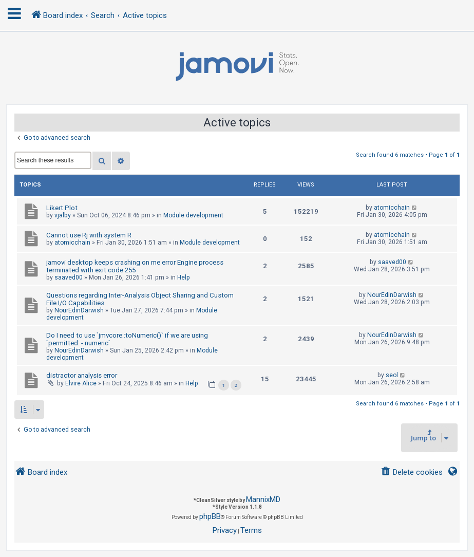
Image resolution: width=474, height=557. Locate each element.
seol (392, 375)
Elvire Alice (81, 383)
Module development (193, 215)
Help (183, 277)
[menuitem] (411, 472)
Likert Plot (62, 208)
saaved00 (68, 277)
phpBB (210, 516)
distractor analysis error (81, 375)
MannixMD (263, 499)
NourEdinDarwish (79, 310)
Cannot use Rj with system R (88, 235)
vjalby (62, 215)
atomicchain (392, 207)
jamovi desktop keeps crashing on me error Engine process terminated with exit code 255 (134, 266)
